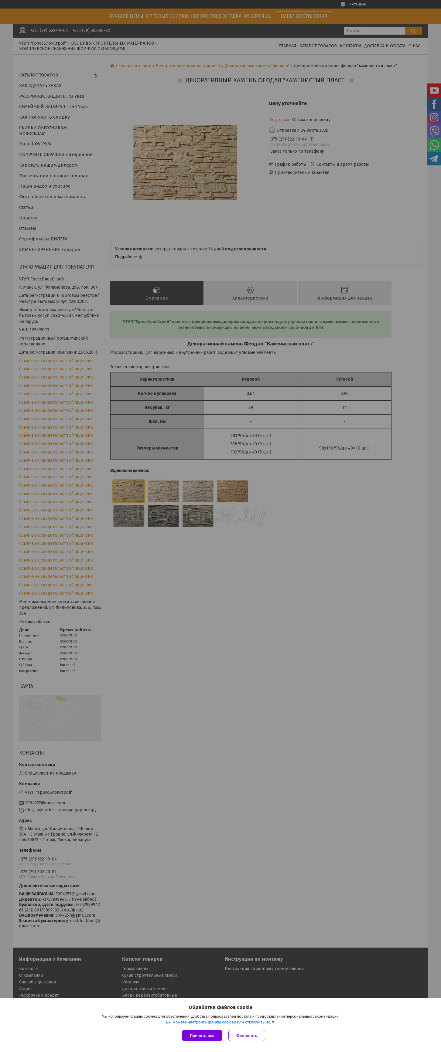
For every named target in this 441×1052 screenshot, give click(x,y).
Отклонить (246, 1035)
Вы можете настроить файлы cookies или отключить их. (218, 1022)
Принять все (202, 1035)
